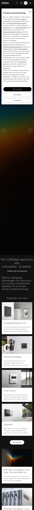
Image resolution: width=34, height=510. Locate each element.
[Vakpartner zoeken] (21, 3)
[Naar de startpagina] (5, 3)
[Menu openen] (30, 3)
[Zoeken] (17, 3)
